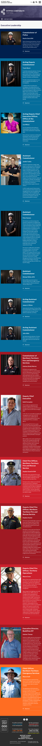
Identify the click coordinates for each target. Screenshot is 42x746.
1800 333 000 (33, 731)
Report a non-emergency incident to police (25, 737)
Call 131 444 (17, 724)
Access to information (22, 741)
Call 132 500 (17, 731)
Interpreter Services (13, 741)
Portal (32, 2)
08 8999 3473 (33, 724)
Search (36, 2)
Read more (26, 52)
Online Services (28, 2)
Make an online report (33, 733)
